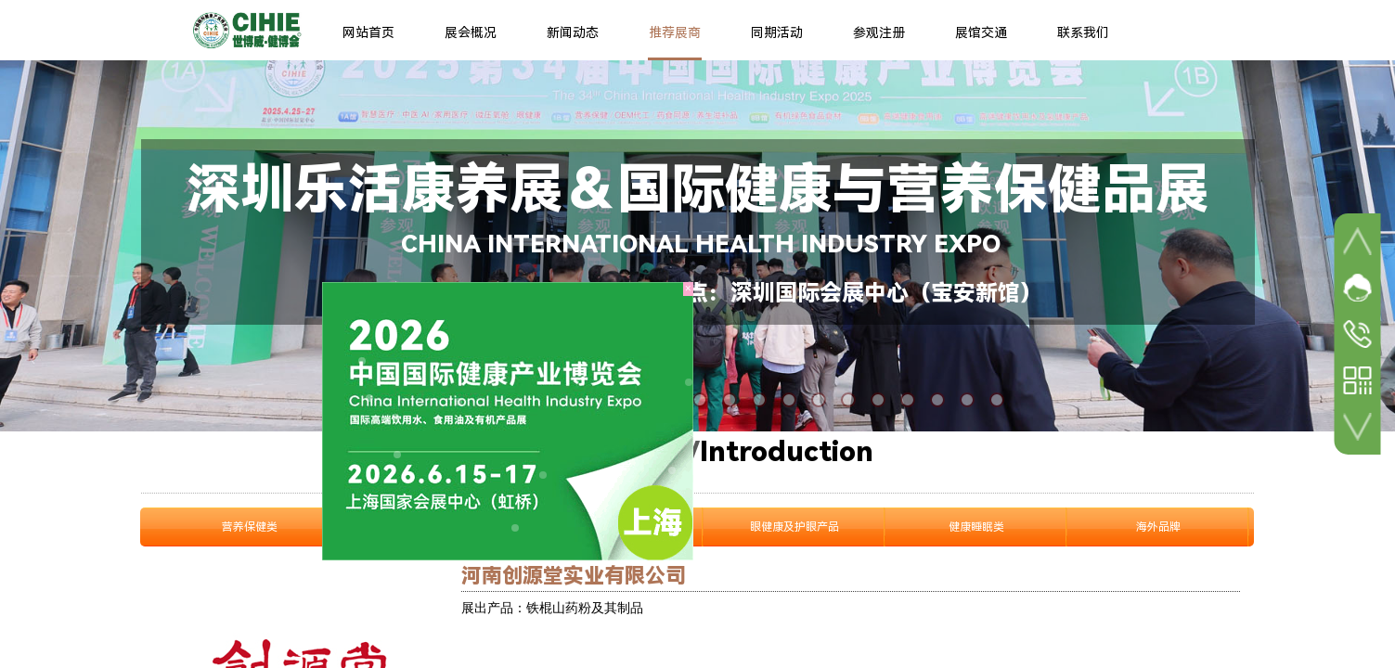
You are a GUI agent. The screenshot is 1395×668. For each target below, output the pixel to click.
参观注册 (879, 32)
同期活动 (777, 32)
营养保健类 (250, 526)
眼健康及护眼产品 (794, 526)
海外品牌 (1158, 526)
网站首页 (368, 32)
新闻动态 (573, 32)
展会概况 (471, 32)
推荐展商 (675, 32)
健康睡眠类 (976, 526)
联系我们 (1083, 32)
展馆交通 (981, 32)
